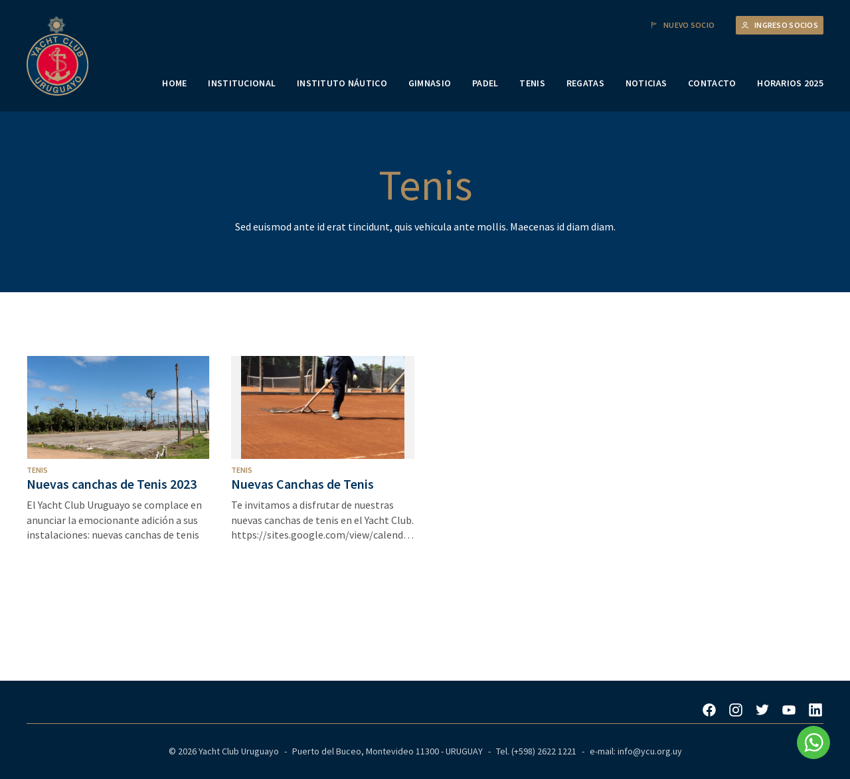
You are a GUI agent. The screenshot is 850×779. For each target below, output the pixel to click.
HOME (174, 83)
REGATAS (585, 83)
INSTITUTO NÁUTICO (342, 83)
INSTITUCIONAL (242, 83)
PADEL (485, 83)
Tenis (37, 470)
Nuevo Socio (682, 25)
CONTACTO (712, 83)
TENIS (532, 83)
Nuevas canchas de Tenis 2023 (112, 484)
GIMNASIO (429, 83)
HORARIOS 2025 (790, 83)
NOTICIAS (646, 83)
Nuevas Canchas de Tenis (302, 484)
